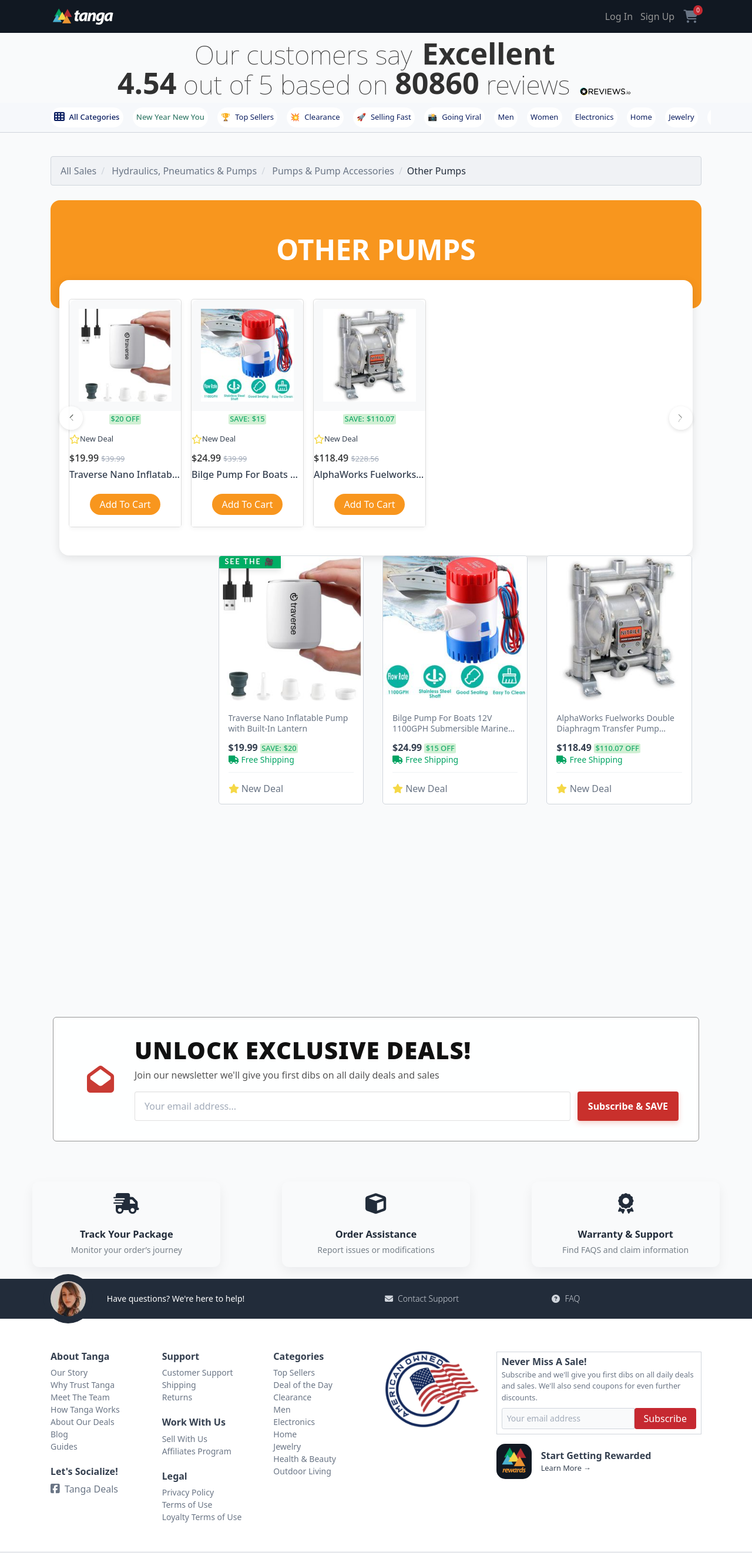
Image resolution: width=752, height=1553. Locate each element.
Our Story (69, 1372)
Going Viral (454, 117)
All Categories (86, 117)
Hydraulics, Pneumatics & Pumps (184, 170)
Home (641, 117)
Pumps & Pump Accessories (333, 170)
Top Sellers (247, 117)
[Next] (681, 418)
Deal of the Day (303, 1384)
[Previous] (71, 418)
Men (506, 117)
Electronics (594, 117)
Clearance (315, 117)
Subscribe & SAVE (628, 1106)
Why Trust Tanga (83, 1384)
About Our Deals (83, 1421)
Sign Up (657, 16)
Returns (177, 1397)
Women (544, 117)
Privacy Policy (188, 1492)
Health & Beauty (304, 1458)
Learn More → (566, 1468)
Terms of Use (187, 1504)
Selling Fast (384, 117)
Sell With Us (184, 1438)
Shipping (179, 1384)
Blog (59, 1434)
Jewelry (681, 117)
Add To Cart (124, 504)
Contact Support (422, 1298)
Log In (619, 16)
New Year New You (170, 117)
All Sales (78, 170)
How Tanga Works (85, 1409)
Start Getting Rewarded (596, 1455)
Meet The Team (80, 1397)
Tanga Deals (84, 1489)
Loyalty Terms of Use (202, 1516)
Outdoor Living (302, 1471)
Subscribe (665, 1418)
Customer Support (197, 1372)
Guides (64, 1446)
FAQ (566, 1298)
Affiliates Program (196, 1451)
